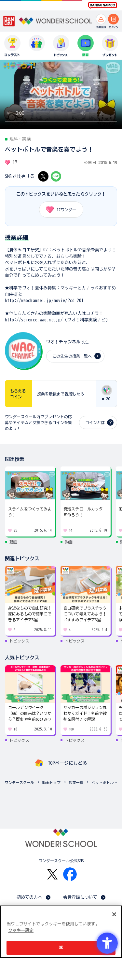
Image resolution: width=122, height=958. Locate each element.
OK (61, 948)
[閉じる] (114, 914)
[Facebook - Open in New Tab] (70, 874)
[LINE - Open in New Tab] (56, 176)
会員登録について (80, 897)
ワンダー (58, 209)
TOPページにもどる (67, 763)
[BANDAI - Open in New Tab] (9, 21)
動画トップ (51, 782)
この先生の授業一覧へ (72, 356)
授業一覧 (76, 782)
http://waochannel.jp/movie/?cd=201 (44, 301)
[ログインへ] (113, 19)
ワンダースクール (19, 782)
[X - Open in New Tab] (43, 176)
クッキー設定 (21, 930)
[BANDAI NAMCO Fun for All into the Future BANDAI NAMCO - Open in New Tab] (102, 5)
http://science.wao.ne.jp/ (34, 320)
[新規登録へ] (101, 19)
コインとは (95, 422)
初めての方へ (29, 897)
